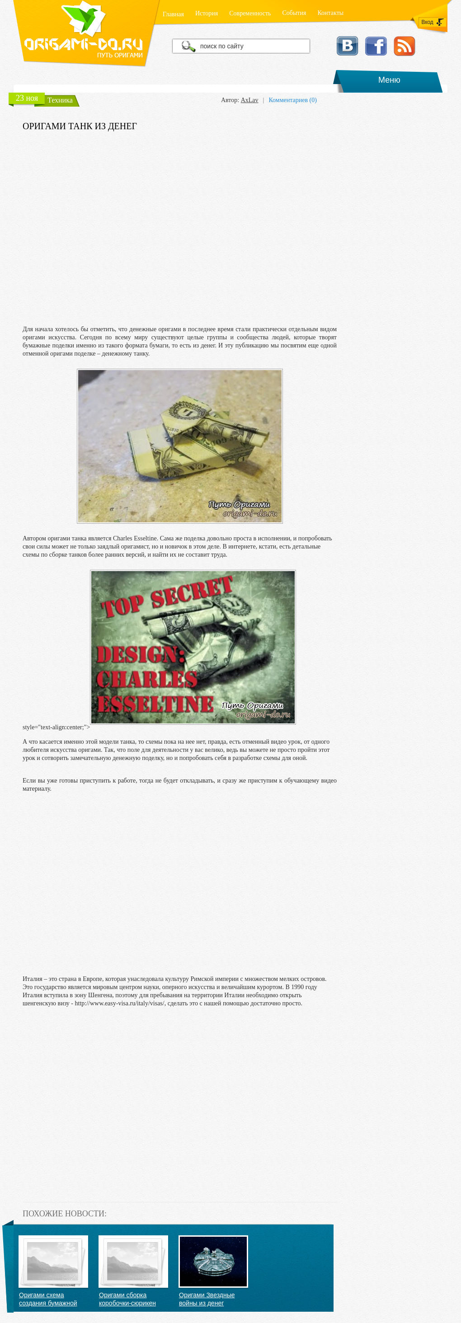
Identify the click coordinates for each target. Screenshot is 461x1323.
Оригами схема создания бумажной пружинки (48, 1299)
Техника (60, 100)
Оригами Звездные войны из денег (207, 1299)
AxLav (250, 100)
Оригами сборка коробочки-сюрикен (127, 1299)
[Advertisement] (180, 228)
